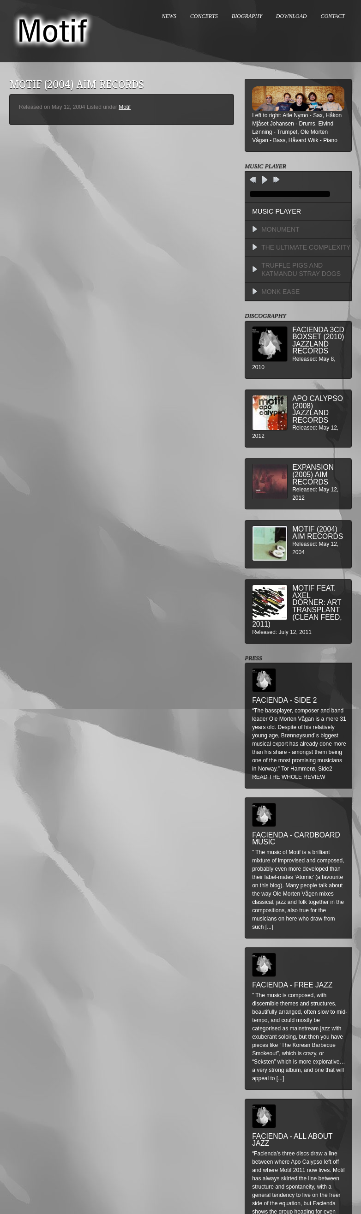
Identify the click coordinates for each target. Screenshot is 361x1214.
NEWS (169, 16)
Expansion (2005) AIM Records (313, 474)
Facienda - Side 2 (284, 700)
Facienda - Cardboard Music (296, 838)
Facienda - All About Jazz (292, 1140)
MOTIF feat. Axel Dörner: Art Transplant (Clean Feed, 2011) (297, 606)
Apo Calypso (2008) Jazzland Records (317, 409)
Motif (125, 107)
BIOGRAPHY (247, 16)
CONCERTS (204, 16)
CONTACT (333, 16)
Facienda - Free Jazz (292, 985)
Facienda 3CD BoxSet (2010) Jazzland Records (318, 340)
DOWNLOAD (291, 16)
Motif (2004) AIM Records (317, 532)
